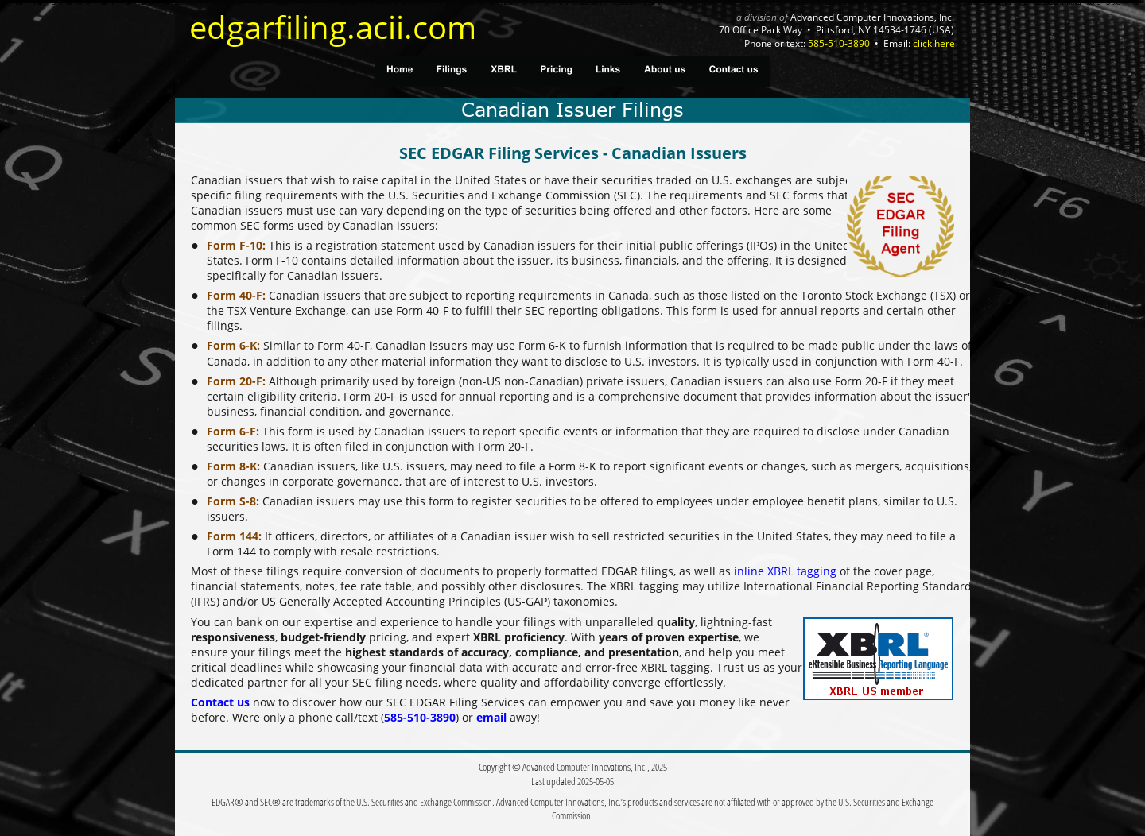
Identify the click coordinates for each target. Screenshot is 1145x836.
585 (393, 717)
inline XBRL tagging (785, 571)
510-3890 (431, 717)
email (491, 717)
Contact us (220, 702)
